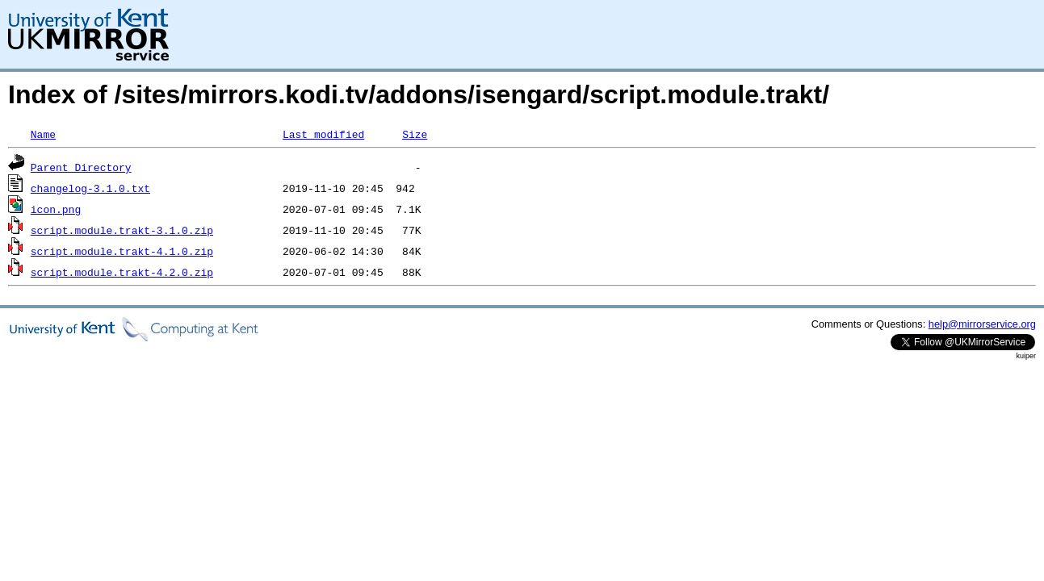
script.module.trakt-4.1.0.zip (122, 251)
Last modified (323, 134)
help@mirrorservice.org (982, 324)
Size (414, 134)
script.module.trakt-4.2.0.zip (122, 272)
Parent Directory (81, 167)
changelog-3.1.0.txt (90, 188)
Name (43, 134)
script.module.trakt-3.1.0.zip (122, 230)
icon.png (56, 209)
